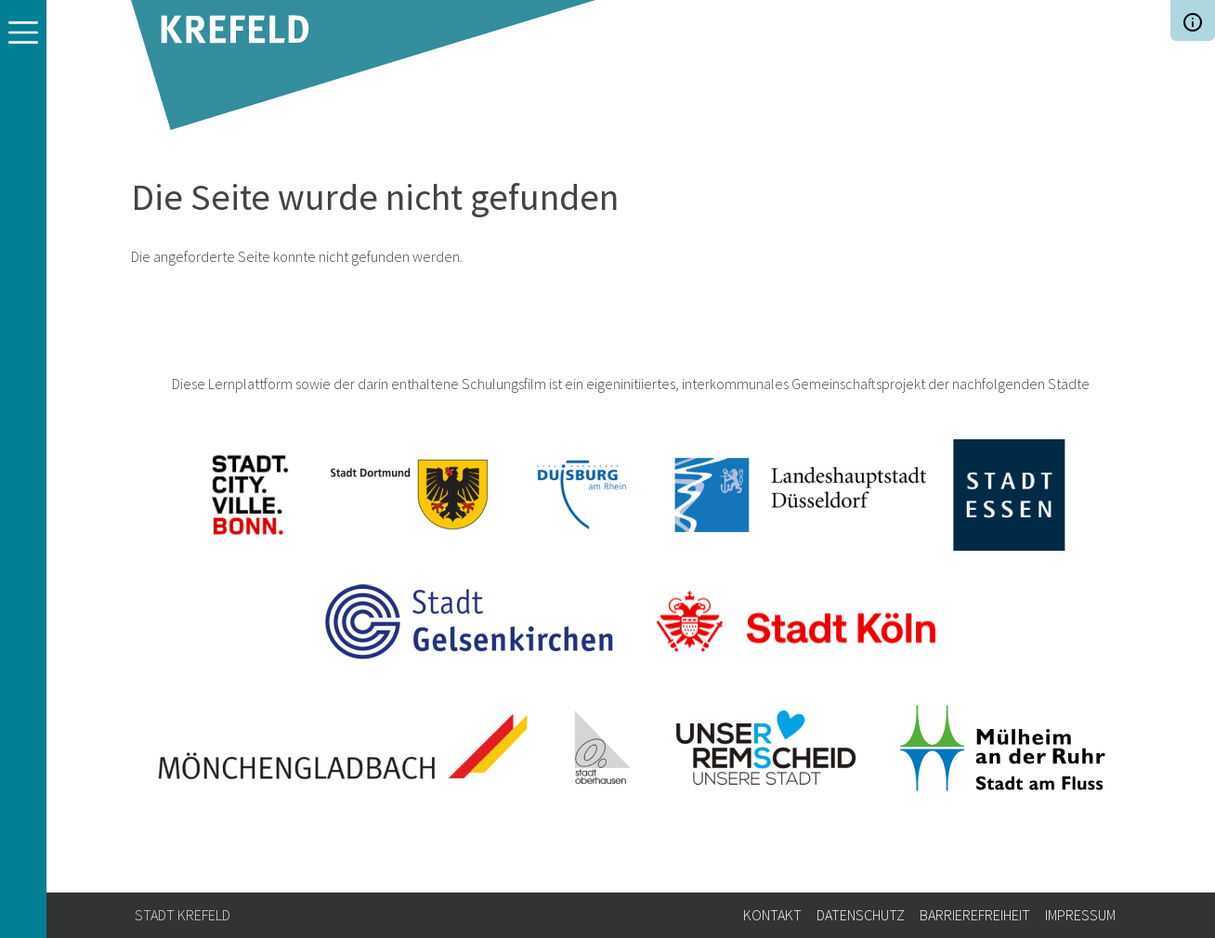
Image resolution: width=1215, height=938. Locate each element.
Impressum (1080, 914)
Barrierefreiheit (975, 914)
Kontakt (772, 914)
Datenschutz (861, 914)
